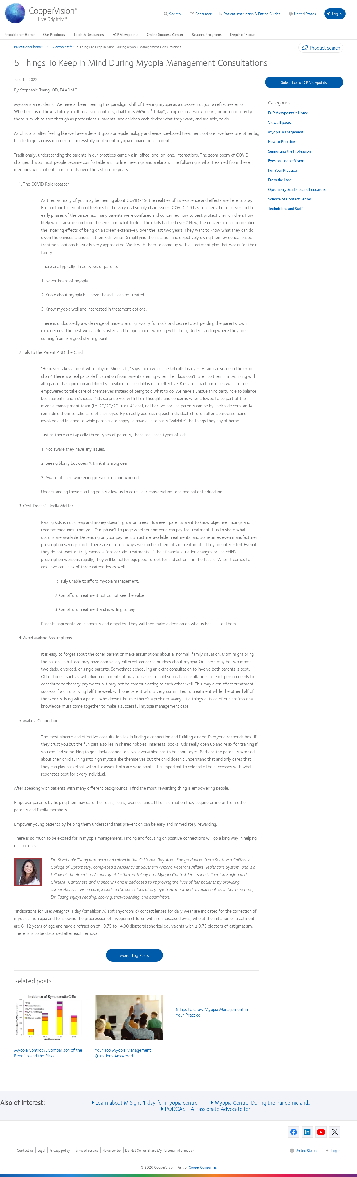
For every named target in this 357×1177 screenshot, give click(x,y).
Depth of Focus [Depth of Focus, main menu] (242, 34)
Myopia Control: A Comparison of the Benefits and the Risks (48, 1052)
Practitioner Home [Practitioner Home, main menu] (19, 34)
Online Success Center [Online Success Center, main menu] (165, 34)
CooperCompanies (203, 1167)
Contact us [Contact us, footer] (25, 1150)
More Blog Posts (134, 955)
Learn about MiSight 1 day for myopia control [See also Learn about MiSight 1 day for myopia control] (147, 1102)
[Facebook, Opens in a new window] (293, 1132)
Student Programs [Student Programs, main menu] (207, 34)
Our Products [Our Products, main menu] (54, 34)
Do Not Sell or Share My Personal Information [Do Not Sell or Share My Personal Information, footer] (160, 1150)
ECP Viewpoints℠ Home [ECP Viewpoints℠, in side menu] (288, 113)
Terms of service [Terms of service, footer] (86, 1150)
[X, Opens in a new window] (334, 1132)
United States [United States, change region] (305, 13)
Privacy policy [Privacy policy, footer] (59, 1150)
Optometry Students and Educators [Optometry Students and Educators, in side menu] (297, 189)
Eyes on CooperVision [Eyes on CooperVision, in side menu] (286, 160)
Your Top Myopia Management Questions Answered (123, 1052)
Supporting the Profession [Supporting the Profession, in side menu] (289, 151)
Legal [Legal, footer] (41, 1150)
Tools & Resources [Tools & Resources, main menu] (88, 34)
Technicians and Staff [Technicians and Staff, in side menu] (285, 208)
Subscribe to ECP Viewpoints (304, 82)
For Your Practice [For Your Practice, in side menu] (282, 170)
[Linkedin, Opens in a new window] (307, 1132)
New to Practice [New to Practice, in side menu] (281, 141)
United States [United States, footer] (306, 1150)
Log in (334, 13)
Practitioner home (28, 47)
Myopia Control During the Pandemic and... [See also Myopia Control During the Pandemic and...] (263, 1102)
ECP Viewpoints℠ (59, 47)
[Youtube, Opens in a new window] (321, 1132)
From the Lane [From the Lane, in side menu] (280, 180)
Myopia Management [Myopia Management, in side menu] (285, 132)
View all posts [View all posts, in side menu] (279, 122)
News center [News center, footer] (111, 1150)
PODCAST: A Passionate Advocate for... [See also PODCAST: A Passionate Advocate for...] (209, 1108)
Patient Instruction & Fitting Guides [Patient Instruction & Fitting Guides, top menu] (252, 13)
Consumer (203, 13)
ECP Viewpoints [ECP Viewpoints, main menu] (125, 34)
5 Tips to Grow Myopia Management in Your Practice (212, 1012)
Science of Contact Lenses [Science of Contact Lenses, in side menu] (290, 199)
